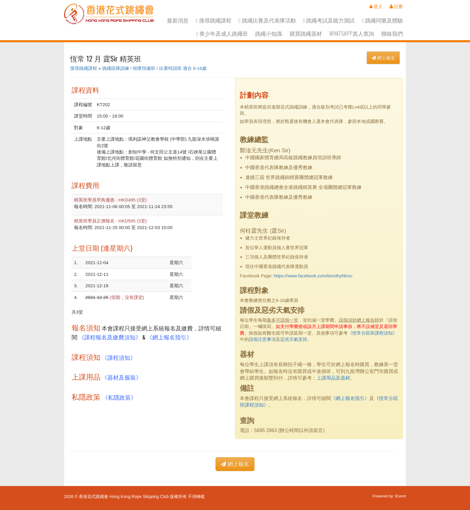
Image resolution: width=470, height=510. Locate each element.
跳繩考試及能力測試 (329, 20)
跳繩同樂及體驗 (382, 20)
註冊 (396, 6)
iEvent (400, 496)
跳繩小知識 (268, 33)
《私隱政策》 (119, 397)
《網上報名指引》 (169, 337)
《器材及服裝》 (121, 377)
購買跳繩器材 (306, 33)
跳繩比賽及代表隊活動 (267, 20)
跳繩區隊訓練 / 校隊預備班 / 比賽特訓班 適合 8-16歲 (154, 68)
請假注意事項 (262, 339)
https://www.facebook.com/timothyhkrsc (313, 275)
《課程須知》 (119, 357)
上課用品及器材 (333, 377)
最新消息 (178, 20)
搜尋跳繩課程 (213, 20)
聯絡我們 (392, 33)
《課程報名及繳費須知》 (110, 337)
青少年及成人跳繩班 (222, 33)
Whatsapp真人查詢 (351, 33)
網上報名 (383, 57)
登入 (376, 6)
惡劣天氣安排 (293, 339)
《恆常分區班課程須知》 (372, 333)
